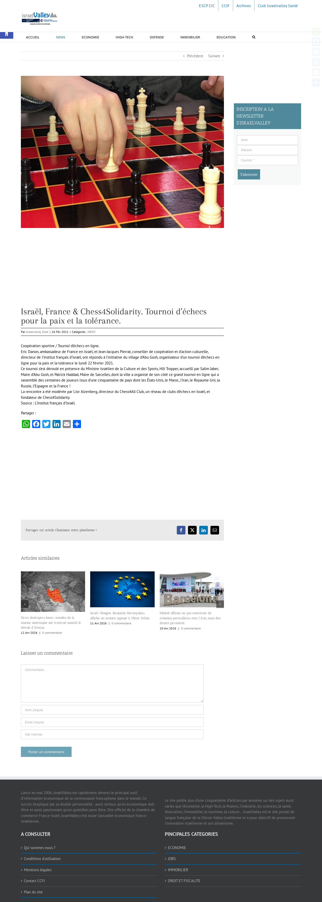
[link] (207, 5)
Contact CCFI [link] (34, 880)
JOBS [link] (172, 858)
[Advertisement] (122, 271)
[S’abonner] (249, 174)
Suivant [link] (214, 55)
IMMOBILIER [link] (178, 869)
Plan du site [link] (33, 892)
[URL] (112, 734)
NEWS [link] (91, 332)
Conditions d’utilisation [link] (42, 858)
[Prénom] (267, 150)
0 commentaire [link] (52, 633)
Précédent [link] (195, 55)
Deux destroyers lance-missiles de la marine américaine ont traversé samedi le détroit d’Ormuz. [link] (51, 622)
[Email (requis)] (112, 722)
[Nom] (267, 140)
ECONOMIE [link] (177, 847)
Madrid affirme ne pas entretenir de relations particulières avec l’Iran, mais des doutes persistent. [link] (190, 618)
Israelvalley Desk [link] (37, 332)
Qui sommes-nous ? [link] (40, 847)
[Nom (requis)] (112, 710)
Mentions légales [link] (37, 869)
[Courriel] (267, 160)
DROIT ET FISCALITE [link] (184, 880)
